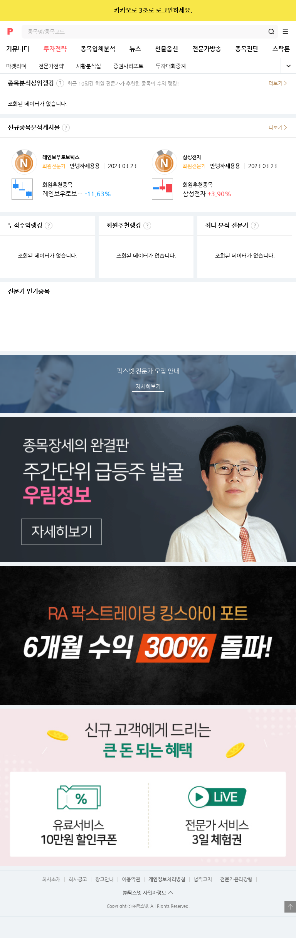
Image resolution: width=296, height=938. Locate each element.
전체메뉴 (289, 32)
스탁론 (281, 48)
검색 (271, 32)
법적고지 (202, 879)
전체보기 (288, 66)
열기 (290, 907)
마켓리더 (16, 66)
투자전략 (55, 48)
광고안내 (104, 879)
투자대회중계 (171, 66)
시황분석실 (88, 66)
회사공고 (78, 879)
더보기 (276, 83)
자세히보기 (148, 386)
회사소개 (51, 879)
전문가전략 (51, 66)
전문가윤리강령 (236, 879)
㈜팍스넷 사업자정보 (144, 892)
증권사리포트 (128, 66)
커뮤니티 (17, 48)
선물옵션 (166, 48)
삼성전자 (192, 157)
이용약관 (131, 879)
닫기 (285, 10)
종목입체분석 (98, 48)
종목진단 (246, 48)
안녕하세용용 (85, 166)
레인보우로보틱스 (60, 157)
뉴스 (135, 48)
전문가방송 (206, 48)
